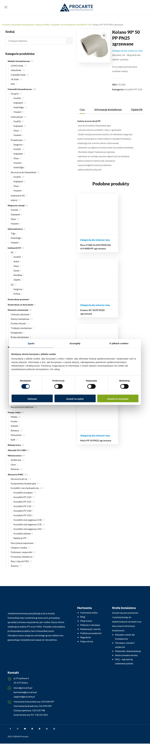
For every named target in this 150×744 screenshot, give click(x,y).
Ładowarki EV (16, 248)
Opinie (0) (136, 109)
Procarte (6, 24)
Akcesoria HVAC (43, 24)
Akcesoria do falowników (25, 172)
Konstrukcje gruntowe (19, 299)
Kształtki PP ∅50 (84, 24)
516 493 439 (44, 706)
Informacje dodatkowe (108, 109)
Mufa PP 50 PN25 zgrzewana (137, 235)
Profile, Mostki (20, 323)
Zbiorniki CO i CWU (18, 450)
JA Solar (16, 79)
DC (13, 284)
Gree (14, 464)
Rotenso (16, 430)
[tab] (82, 110)
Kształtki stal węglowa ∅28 (29, 519)
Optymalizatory (16, 229)
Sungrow (18, 144)
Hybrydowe (18, 116)
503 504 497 (47, 702)
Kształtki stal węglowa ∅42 (29, 529)
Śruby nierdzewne (21, 337)
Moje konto (86, 620)
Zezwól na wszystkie (118, 399)
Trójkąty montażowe (22, 328)
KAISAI (15, 425)
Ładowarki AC (19, 195)
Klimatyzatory (16, 455)
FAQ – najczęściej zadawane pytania (124, 661)
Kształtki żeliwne (23, 533)
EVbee (17, 293)
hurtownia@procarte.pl (25, 692)
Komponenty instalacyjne (25, 483)
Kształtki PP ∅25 (24, 501)
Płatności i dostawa (90, 624)
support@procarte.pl (24, 696)
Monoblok (18, 435)
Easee (17, 270)
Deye (17, 130)
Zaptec (18, 279)
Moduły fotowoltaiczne (20, 61)
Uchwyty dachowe (21, 314)
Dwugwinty (17, 332)
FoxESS (18, 98)
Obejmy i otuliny (21, 547)
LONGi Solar (19, 65)
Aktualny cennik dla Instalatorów (125, 636)
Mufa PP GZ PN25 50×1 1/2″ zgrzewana (119, 239)
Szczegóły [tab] (75, 343)
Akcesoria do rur (21, 478)
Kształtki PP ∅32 (24, 506)
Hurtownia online (89, 612)
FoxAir (15, 421)
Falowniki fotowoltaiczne (22, 89)
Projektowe (18, 140)
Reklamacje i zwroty (90, 629)
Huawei (19, 111)
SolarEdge (20, 107)
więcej (16, 200)
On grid (16, 93)
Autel (17, 261)
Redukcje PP (20, 538)
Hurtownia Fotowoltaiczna (22, 24)
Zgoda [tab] (31, 343)
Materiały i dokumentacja (128, 651)
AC (13, 252)
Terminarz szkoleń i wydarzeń (125, 644)
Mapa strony (86, 641)
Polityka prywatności (91, 633)
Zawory (16, 565)
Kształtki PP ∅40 (23, 510)
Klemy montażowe (22, 318)
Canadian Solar (20, 74)
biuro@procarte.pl (23, 688)
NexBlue (18, 275)
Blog (82, 616)
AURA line (17, 460)
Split (15, 439)
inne (14, 83)
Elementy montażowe (19, 310)
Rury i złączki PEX (21, 561)
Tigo (14, 233)
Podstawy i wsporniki (23, 552)
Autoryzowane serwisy (126, 655)
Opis (82, 109)
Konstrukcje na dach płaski (21, 304)
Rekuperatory (16, 445)
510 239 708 (38, 710)
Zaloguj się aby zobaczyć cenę (127, 50)
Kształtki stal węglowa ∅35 (29, 524)
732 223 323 (41, 715)
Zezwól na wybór (75, 399)
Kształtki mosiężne (24, 492)
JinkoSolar (18, 70)
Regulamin (85, 637)
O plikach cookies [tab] (118, 343)
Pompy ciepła (16, 412)
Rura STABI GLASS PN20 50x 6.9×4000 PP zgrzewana (84, 242)
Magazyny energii (18, 205)
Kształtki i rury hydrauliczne (63, 24)
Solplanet (19, 102)
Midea (16, 416)
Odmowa (32, 399)
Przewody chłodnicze (22, 556)
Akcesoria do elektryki (24, 407)
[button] (104, 35)
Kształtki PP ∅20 (24, 497)
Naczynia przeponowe (23, 543)
